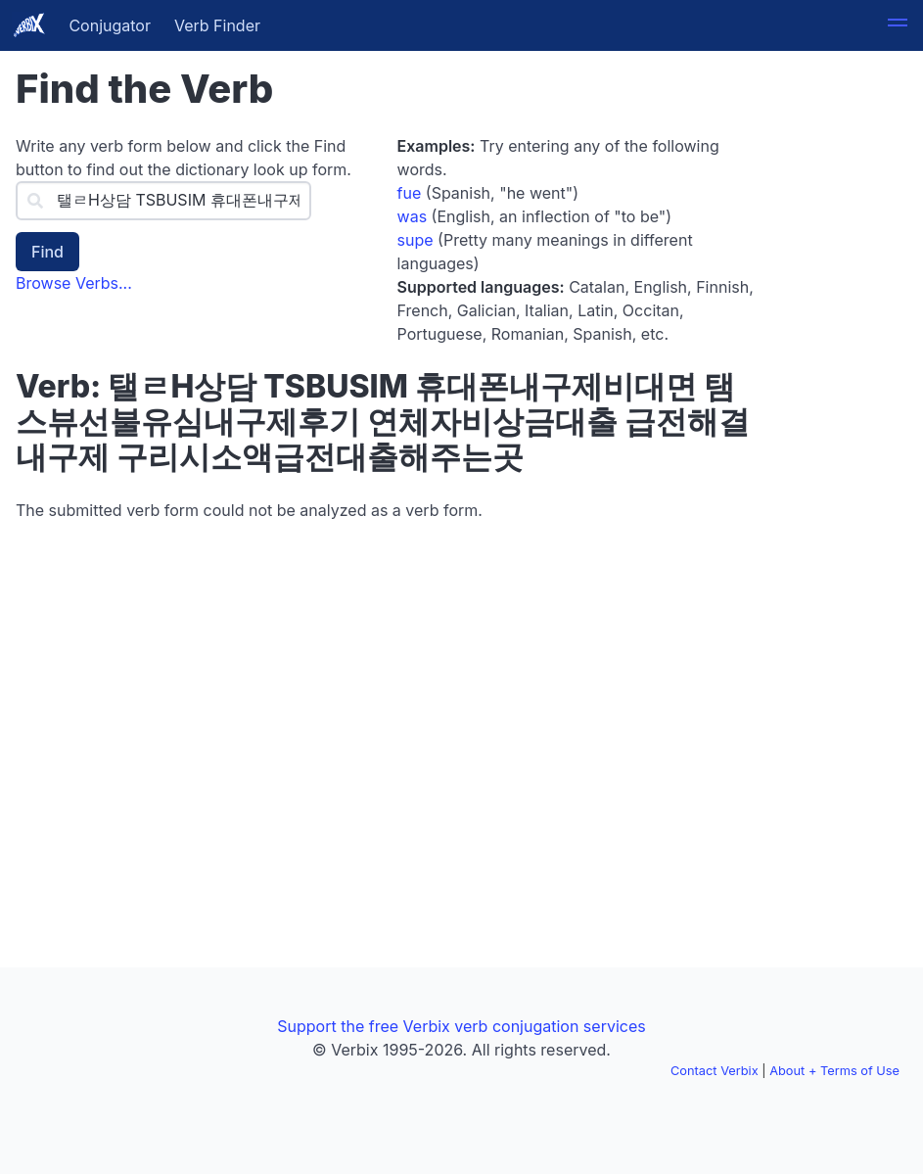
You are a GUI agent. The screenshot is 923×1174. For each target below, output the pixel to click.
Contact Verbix (714, 1070)
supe (415, 240)
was (412, 216)
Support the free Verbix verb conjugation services (461, 1026)
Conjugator (110, 25)
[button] (897, 25)
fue (409, 193)
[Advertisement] (842, 360)
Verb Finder (217, 25)
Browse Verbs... (74, 283)
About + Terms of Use (834, 1070)
